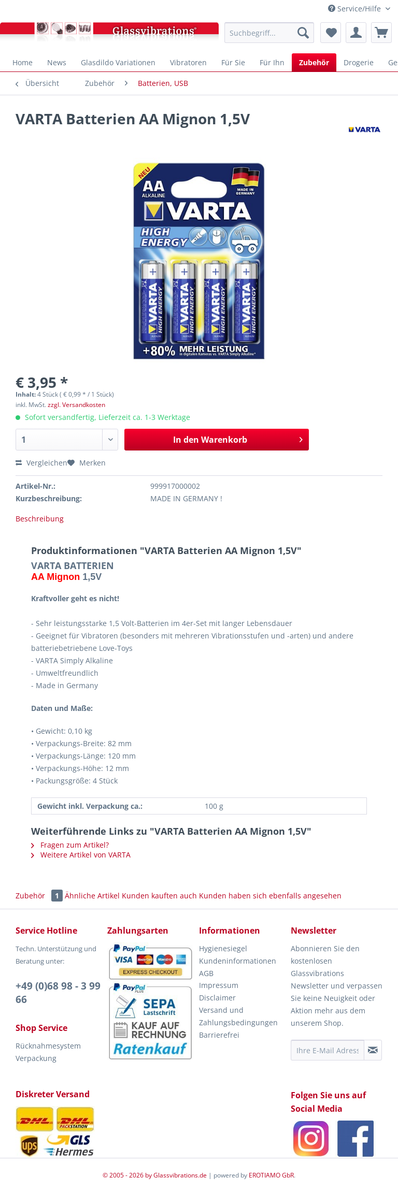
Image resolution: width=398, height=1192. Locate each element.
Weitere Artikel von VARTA (81, 855)
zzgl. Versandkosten (76, 404)
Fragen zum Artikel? (70, 845)
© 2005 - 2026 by (128, 1175)
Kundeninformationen (237, 961)
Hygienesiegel (223, 948)
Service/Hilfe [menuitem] (355, 8)
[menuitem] (269, 32)
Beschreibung (40, 519)
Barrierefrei (219, 1035)
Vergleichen (41, 463)
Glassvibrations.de (180, 1175)
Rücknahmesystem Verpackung (48, 1052)
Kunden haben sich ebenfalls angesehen (270, 895)
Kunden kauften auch (159, 895)
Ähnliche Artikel (92, 895)
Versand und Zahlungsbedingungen (238, 1016)
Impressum (218, 985)
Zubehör (40, 895)
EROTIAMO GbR (271, 1175)
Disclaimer (217, 997)
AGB (206, 973)
